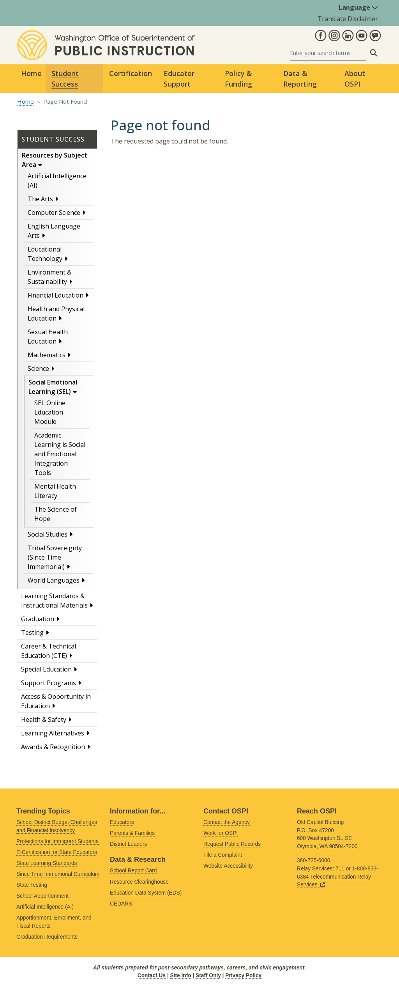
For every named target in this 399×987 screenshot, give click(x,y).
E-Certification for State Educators (56, 852)
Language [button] (358, 7)
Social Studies (47, 534)
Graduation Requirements (47, 937)
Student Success (53, 139)
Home (31, 73)
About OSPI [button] (354, 79)
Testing (32, 632)
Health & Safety (43, 719)
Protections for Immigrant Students (57, 841)
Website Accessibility (228, 866)
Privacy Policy (243, 975)
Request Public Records (232, 844)
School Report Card (133, 871)
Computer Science (54, 212)
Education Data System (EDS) (146, 893)
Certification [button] (130, 73)
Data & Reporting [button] (300, 79)
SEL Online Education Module (49, 412)
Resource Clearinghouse (139, 882)
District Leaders (128, 844)
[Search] (328, 52)
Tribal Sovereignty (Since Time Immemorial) (55, 557)
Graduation (37, 619)
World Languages (53, 580)
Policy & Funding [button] (238, 79)
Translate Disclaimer (348, 18)
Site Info (180, 975)
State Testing (31, 885)
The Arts (40, 199)
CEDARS (121, 904)
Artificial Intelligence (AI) (45, 907)
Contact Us (152, 975)
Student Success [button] (65, 79)
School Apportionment (42, 896)
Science (38, 368)
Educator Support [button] (179, 79)
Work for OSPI (220, 833)
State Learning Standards (46, 863)
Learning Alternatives (52, 733)
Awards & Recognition (53, 746)
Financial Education (55, 295)
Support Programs (48, 683)
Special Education (46, 669)
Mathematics (46, 355)
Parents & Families (132, 833)
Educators (122, 822)
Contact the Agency (226, 822)
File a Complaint (222, 855)
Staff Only (208, 975)
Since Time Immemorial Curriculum (57, 874)
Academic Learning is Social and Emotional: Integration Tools (59, 454)
